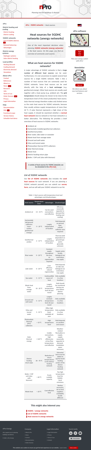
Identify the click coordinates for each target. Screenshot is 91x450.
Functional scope (9, 113)
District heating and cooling (10, 28)
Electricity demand (10, 70)
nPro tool (52, 167)
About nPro (7, 76)
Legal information (10, 101)
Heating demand (9, 64)
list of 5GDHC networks (38, 179)
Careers (28, 437)
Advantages (7, 48)
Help (4, 105)
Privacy (6, 99)
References (7, 81)
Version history (9, 116)
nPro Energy (7, 429)
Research (7, 89)
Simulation (7, 72)
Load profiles (8, 62)
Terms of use (8, 94)
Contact (6, 78)
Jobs (5, 91)
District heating (9, 32)
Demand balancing (10, 45)
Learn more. (63, 448)
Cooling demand (9, 67)
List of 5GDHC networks (37, 414)
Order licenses (8, 96)
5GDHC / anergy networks (38, 411)
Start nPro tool (79, 53)
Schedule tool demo (10, 118)
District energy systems (8, 52)
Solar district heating (11, 58)
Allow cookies (73, 448)
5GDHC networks (9, 38)
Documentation (9, 107)
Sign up (79, 85)
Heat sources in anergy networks (41, 416)
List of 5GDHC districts (11, 41)
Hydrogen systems (10, 56)
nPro (4, 24)
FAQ (5, 110)
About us (7, 83)
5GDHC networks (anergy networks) (49, 48)
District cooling (9, 34)
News (5, 86)
